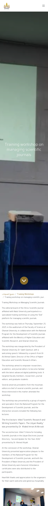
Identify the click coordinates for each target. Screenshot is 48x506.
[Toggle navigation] (43, 6)
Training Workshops (25, 294)
